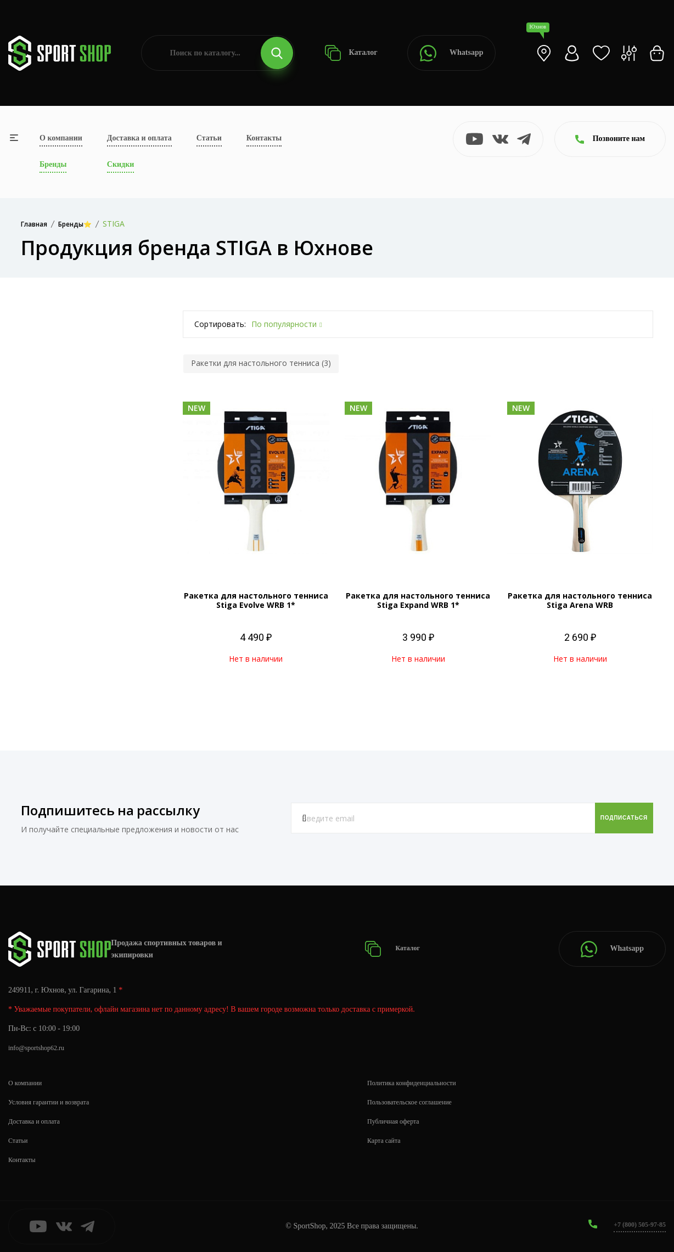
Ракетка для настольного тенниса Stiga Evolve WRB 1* (256, 600)
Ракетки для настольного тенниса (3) (261, 363)
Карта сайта (386, 1140)
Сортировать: (220, 324)
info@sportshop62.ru (41, 1048)
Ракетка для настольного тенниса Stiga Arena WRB (580, 600)
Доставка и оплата (139, 138)
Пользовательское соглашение (416, 1102)
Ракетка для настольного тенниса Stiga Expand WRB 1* (418, 600)
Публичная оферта (397, 1121)
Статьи (209, 138)
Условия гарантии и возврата (55, 1102)
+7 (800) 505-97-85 (635, 1224)
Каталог (351, 52)
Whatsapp (451, 53)
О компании (61, 138)
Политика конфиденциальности (419, 1083)
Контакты (264, 138)
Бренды (53, 164)
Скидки (120, 164)
